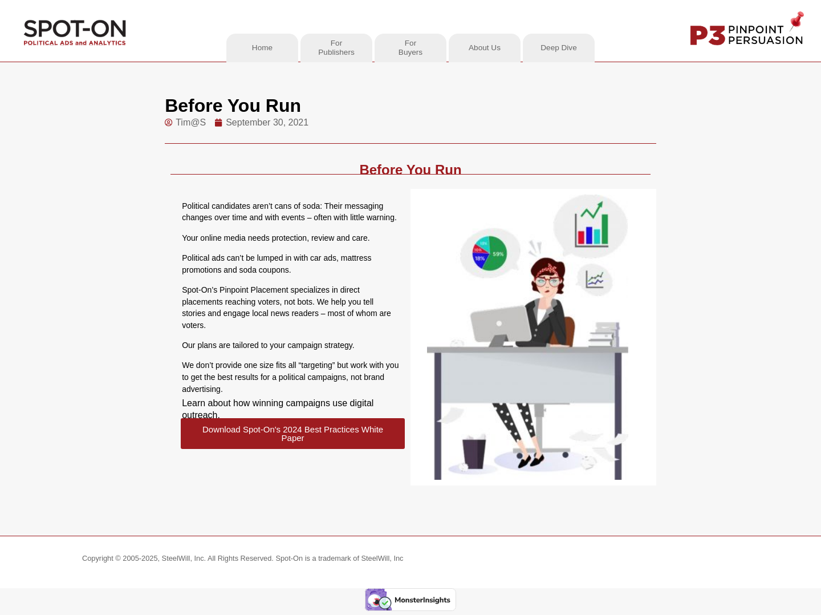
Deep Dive (558, 47)
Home (262, 47)
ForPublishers (336, 47)
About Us (485, 47)
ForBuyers (410, 47)
